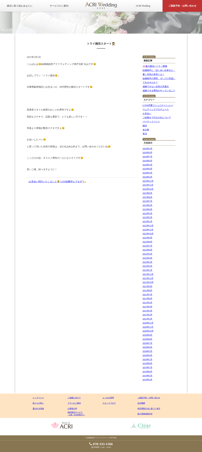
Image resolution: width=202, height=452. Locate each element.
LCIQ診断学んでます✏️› (73, 181)
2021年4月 (147, 307)
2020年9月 (147, 335)
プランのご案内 (74, 403)
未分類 (146, 130)
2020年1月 (147, 359)
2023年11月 (148, 185)
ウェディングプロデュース (156, 109)
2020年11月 (148, 327)
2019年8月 (147, 363)
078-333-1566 (101, 444)
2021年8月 (147, 290)
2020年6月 (147, 347)
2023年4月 (147, 209)
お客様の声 (72, 408)
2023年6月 (147, 205)
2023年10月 (148, 189)
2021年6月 (147, 298)
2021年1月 (147, 319)
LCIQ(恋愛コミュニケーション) (158, 105)
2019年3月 (147, 379)
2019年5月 (147, 376)
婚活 (145, 126)
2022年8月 (147, 242)
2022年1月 (147, 270)
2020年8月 (147, 339)
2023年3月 (147, 213)
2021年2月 (147, 315)
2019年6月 (147, 371)
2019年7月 (147, 367)
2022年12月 (148, 225)
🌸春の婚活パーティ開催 (155, 66)
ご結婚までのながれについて (157, 117)
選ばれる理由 (38, 408)
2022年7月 (147, 246)
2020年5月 (147, 351)
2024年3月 (147, 173)
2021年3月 (147, 311)
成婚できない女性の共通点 (156, 86)
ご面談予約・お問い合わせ (182, 6)
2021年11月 (148, 278)
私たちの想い (38, 403)
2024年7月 (147, 156)
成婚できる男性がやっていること (159, 90)
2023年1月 (147, 221)
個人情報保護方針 (145, 414)
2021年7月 (147, 294)
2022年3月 (147, 262)
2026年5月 (147, 148)
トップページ (38, 398)
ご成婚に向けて (74, 398)
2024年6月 (147, 161)
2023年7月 (147, 201)
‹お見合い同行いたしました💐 (44, 181)
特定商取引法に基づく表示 (148, 408)
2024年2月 (147, 177)
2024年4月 (147, 169)
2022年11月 (148, 230)
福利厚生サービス (76, 413)
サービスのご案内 (59, 6)
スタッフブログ (109, 403)
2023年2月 (147, 217)
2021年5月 (147, 302)
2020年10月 (148, 331)
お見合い (147, 113)
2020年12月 (148, 323)
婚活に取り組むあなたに (19, 6)
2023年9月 (147, 193)
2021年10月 (148, 282)
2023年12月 (148, 181)
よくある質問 (108, 398)
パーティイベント (151, 121)
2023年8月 (147, 197)
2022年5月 (147, 254)
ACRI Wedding (143, 6)
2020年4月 (147, 355)
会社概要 (141, 403)
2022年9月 (147, 238)
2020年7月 (147, 343)
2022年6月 (147, 250)
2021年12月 (148, 274)
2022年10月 (148, 234)
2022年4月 (147, 258)
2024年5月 (147, 165)
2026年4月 (147, 152)
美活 (145, 134)
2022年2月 (147, 266)
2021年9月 (147, 286)
